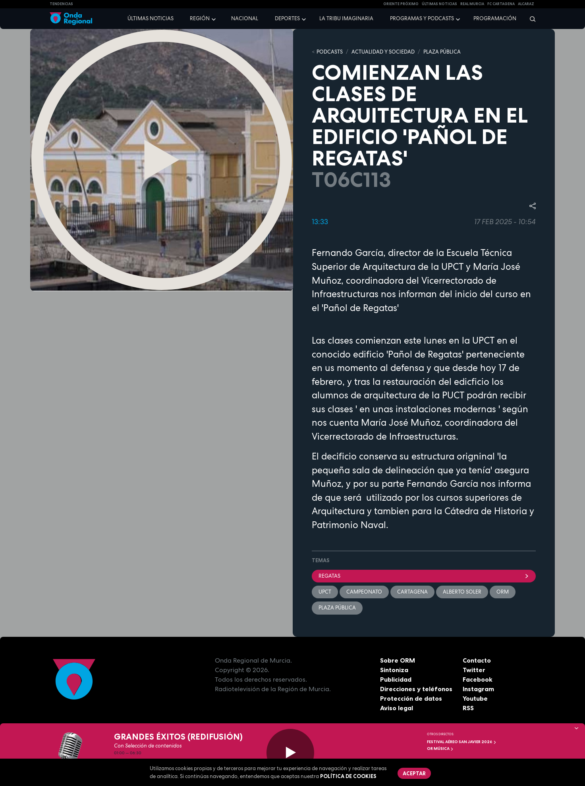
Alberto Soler (462, 591)
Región (200, 18)
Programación (494, 18)
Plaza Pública (337, 607)
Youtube (475, 698)
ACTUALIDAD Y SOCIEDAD (383, 51)
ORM (502, 591)
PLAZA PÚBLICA (442, 51)
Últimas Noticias (439, 4)
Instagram (478, 689)
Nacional (244, 18)
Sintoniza (394, 670)
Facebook (477, 679)
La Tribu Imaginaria (346, 18)
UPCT (325, 591)
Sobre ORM (397, 660)
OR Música (440, 748)
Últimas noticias (150, 18)
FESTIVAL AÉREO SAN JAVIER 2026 (461, 741)
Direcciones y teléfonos (416, 689)
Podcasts (330, 51)
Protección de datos (411, 698)
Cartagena (412, 591)
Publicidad (395, 679)
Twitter (474, 670)
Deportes (287, 18)
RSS (468, 708)
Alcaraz (526, 4)
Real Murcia (472, 4)
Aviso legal (396, 708)
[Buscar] (530, 18)
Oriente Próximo (401, 4)
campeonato (364, 591)
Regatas (424, 576)
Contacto (477, 660)
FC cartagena (501, 4)
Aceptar (414, 773)
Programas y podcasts (422, 18)
